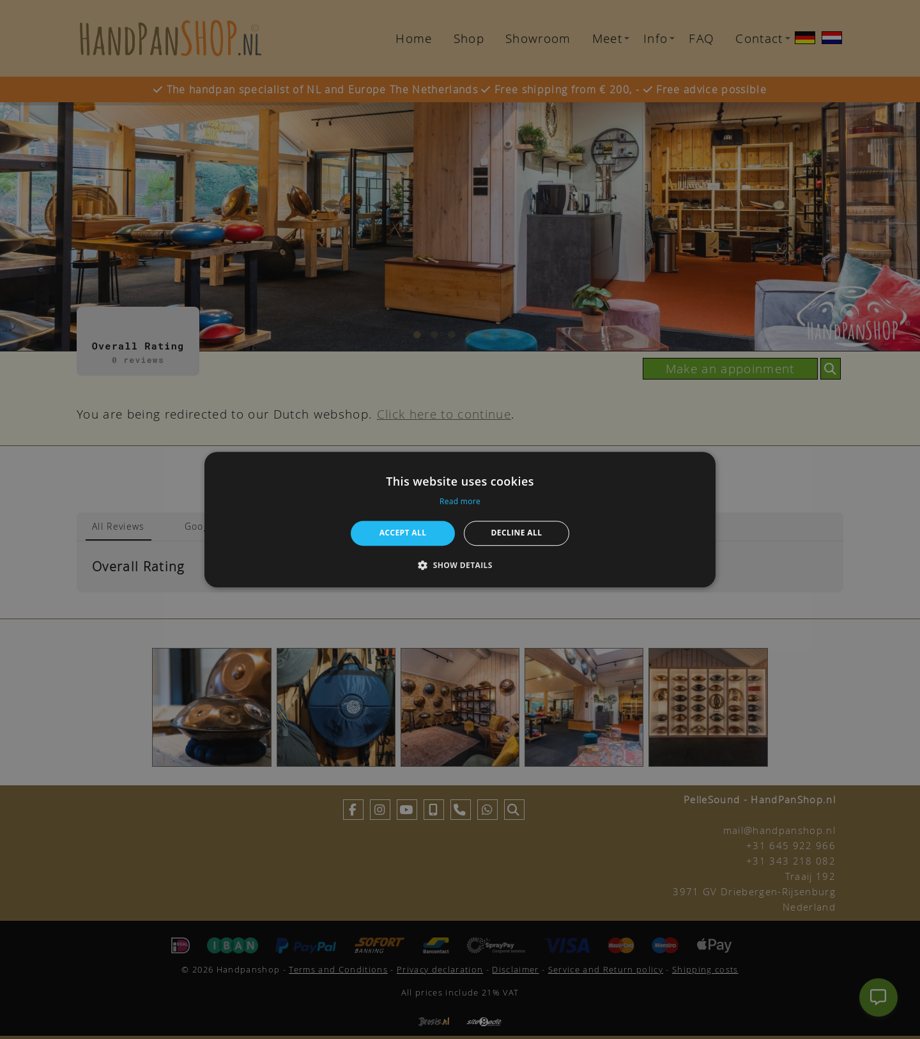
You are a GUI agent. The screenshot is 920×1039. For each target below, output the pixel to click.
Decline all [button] (516, 532)
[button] (460, 564)
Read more (460, 501)
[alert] (460, 519)
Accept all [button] (403, 532)
